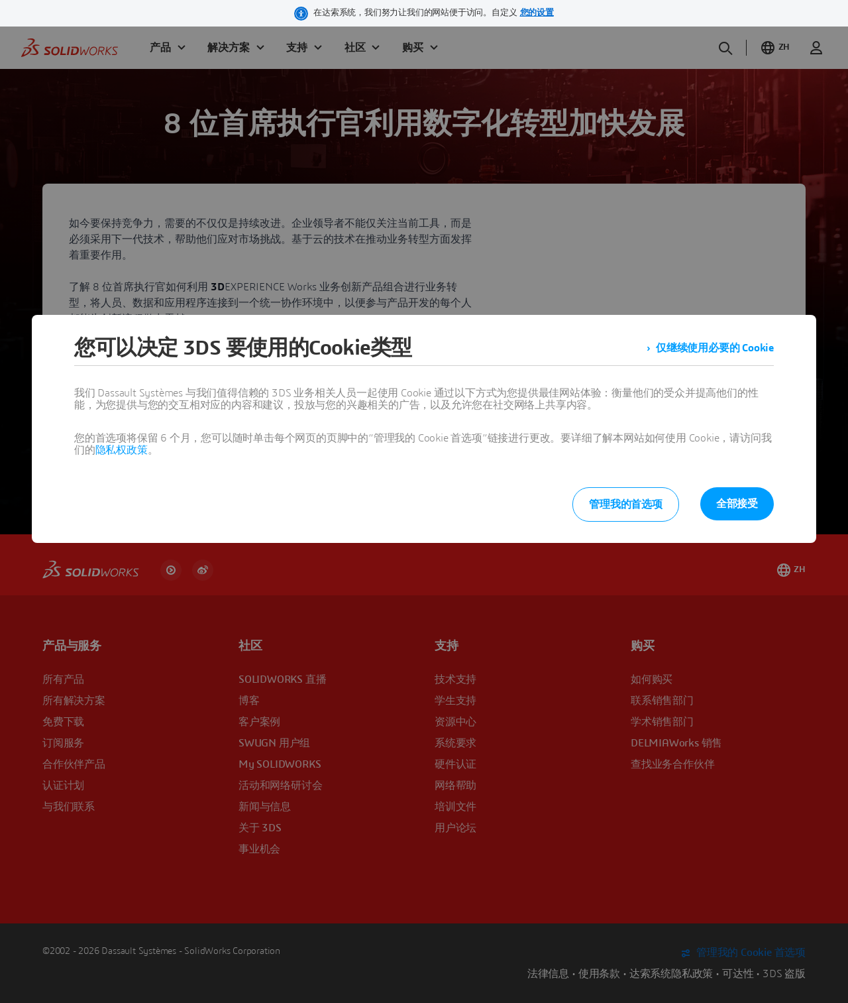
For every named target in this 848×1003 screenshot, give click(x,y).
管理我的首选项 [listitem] (625, 504)
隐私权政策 (121, 450)
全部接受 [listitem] (737, 504)
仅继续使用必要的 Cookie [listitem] (715, 348)
